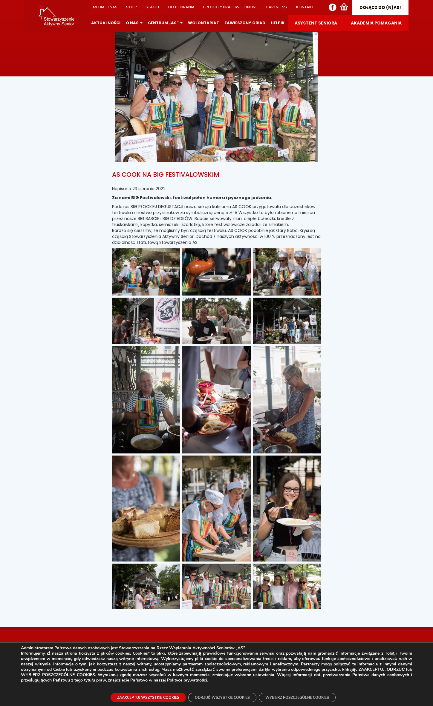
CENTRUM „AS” (165, 23)
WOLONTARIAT (203, 23)
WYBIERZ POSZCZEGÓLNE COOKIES (310, 696)
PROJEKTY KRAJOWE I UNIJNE (230, 7)
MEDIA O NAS (105, 7)
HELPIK (277, 23)
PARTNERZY (276, 7)
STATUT (153, 7)
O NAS (134, 23)
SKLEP (131, 7)
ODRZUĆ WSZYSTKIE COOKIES (222, 696)
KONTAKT (305, 7)
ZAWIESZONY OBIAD (244, 23)
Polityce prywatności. (187, 679)
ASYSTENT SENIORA (316, 23)
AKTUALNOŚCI (105, 23)
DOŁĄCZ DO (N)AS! (380, 7)
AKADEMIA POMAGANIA (376, 23)
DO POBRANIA (181, 7)
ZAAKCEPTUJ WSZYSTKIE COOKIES (135, 696)
